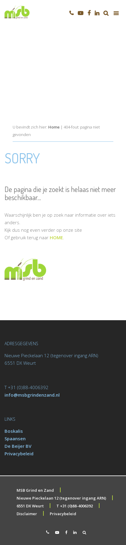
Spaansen (15, 438)
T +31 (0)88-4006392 (74, 506)
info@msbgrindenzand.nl (32, 395)
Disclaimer (27, 513)
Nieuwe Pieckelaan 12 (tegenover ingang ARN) (61, 498)
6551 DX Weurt (30, 506)
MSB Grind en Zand (35, 490)
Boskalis (14, 431)
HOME (56, 237)
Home (54, 127)
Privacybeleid (19, 454)
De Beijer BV (18, 446)
